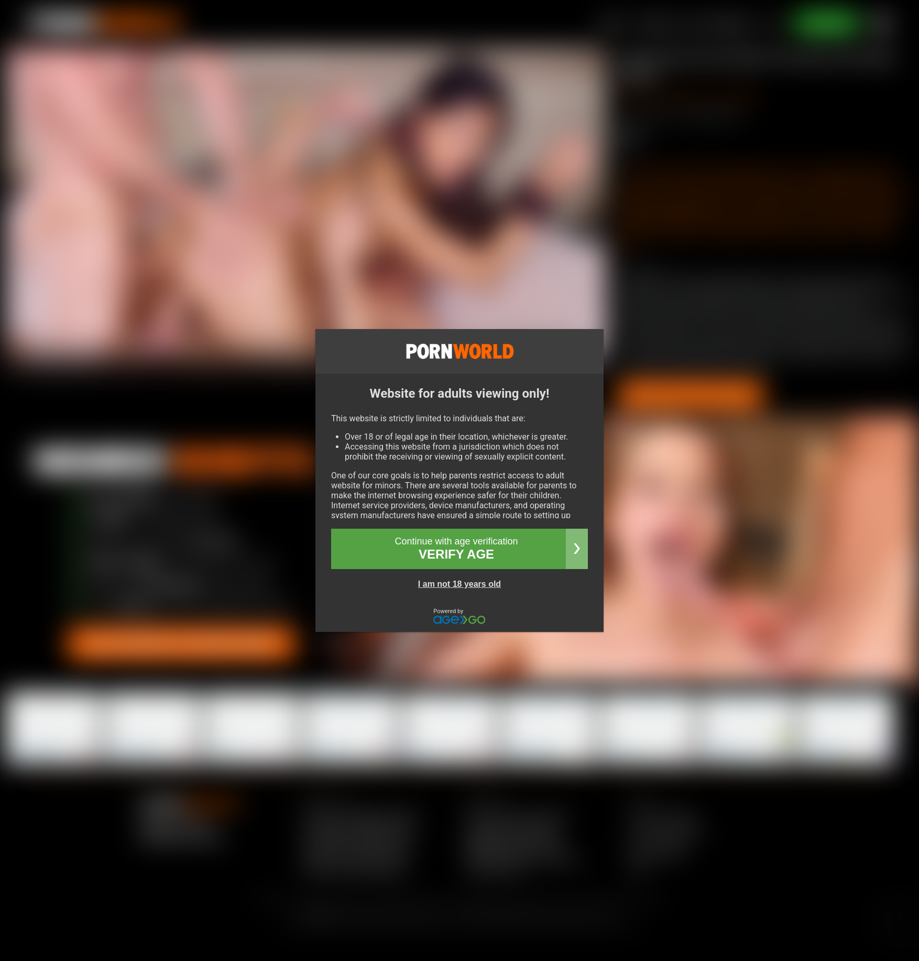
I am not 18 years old (459, 584)
